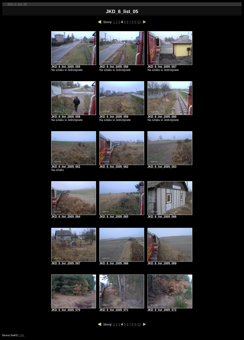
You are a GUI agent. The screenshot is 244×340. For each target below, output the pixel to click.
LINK (22, 335)
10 (139, 22)
